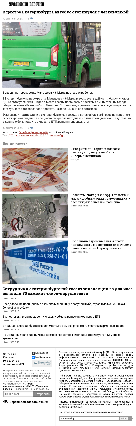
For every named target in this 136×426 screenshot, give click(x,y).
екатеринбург (57, 135)
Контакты (8, 357)
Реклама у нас (11, 361)
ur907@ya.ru (76, 407)
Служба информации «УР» (33, 132)
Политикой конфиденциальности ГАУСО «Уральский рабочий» (25, 386)
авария (25, 135)
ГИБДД (44, 135)
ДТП (11, 135)
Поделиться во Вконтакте (32, 18)
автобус (34, 135)
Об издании (9, 354)
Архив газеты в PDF (13, 364)
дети (17, 135)
